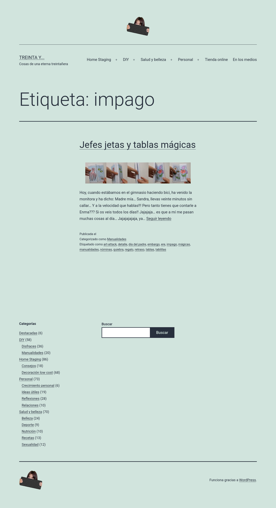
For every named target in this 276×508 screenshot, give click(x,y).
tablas (150, 249)
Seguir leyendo (158, 218)
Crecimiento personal (38, 385)
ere (163, 244)
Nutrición (29, 431)
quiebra (118, 249)
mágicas (184, 244)
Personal (185, 59)
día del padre (137, 244)
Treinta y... (31, 57)
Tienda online (216, 59)
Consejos (29, 366)
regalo (129, 249)
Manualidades (116, 239)
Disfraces (29, 346)
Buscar (107, 324)
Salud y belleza (153, 59)
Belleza (27, 418)
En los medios (245, 59)
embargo (153, 244)
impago (172, 244)
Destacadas (28, 333)
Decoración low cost (37, 372)
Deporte (28, 425)
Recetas (28, 438)
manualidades (89, 249)
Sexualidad (30, 444)
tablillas (160, 249)
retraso (139, 249)
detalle (122, 244)
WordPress (247, 480)
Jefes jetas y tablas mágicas (138, 144)
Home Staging (99, 59)
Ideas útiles (30, 392)
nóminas (106, 249)
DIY (126, 59)
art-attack (110, 244)
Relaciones (30, 405)
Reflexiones (30, 399)
